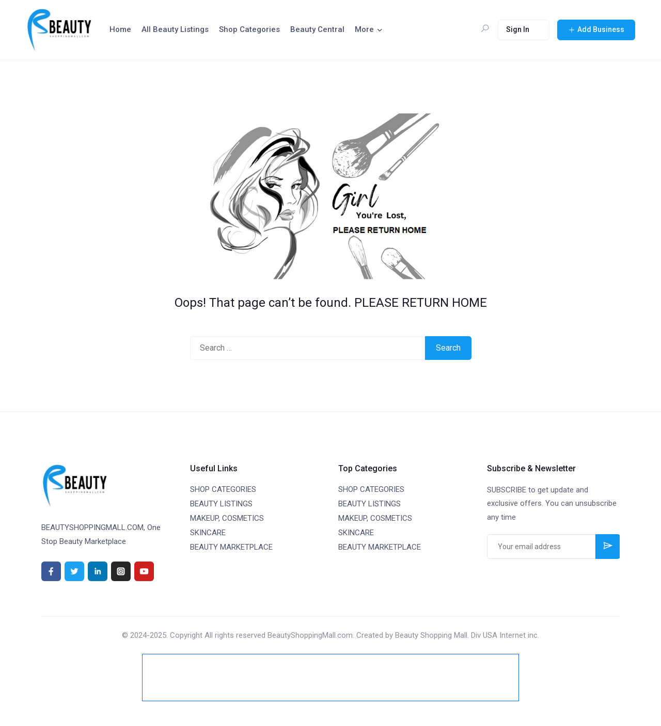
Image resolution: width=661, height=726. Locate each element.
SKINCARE (208, 532)
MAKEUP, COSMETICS (227, 518)
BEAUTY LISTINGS (221, 503)
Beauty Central (317, 29)
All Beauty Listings (175, 29)
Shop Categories (249, 29)
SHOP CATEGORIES (223, 489)
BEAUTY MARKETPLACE (231, 547)
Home (120, 29)
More (364, 29)
